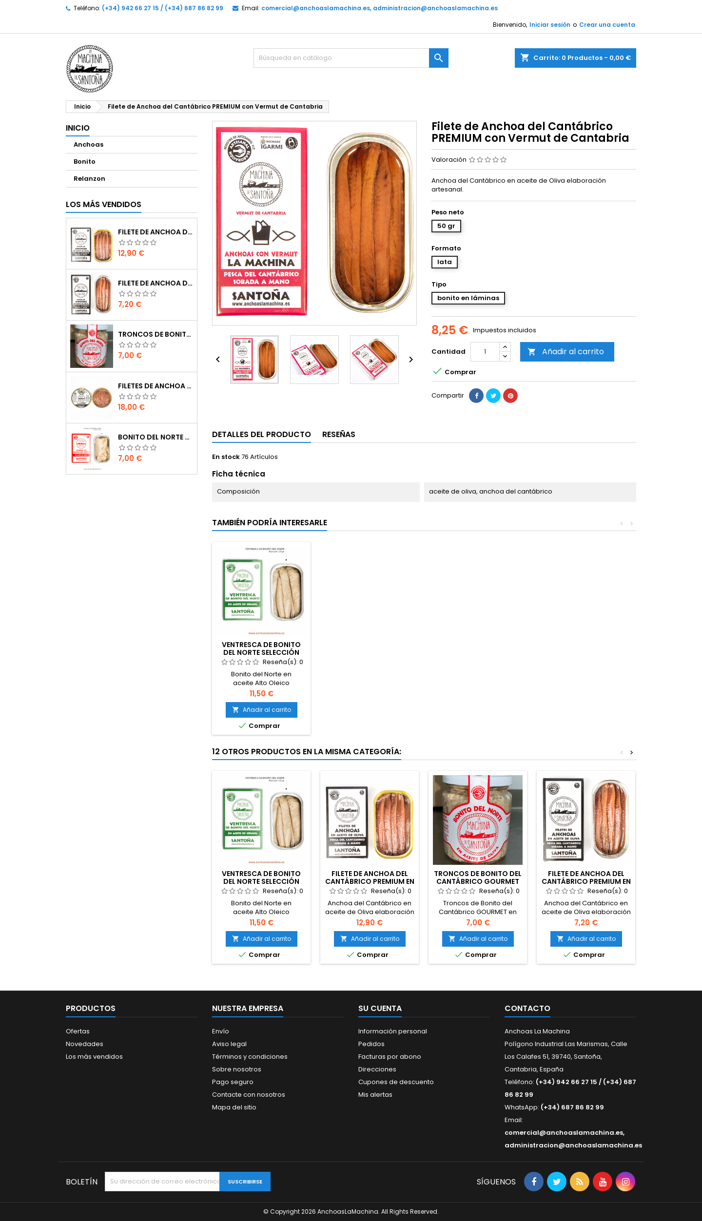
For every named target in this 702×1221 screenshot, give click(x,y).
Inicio (78, 128)
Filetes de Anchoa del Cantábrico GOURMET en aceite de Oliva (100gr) (155, 386)
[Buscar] (351, 58)
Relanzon (89, 178)
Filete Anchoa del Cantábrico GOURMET (261, 648)
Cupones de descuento (396, 1082)
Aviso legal (229, 1044)
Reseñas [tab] (338, 434)
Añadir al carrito (565, 351)
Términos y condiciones (250, 1056)
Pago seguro (233, 1082)
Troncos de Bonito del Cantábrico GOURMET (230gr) (155, 334)
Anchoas (88, 144)
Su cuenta (380, 1008)
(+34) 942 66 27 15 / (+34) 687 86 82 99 (162, 8)
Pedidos (371, 1044)
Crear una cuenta (607, 24)
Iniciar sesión (549, 24)
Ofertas (78, 1031)
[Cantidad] (485, 352)
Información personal (392, 1031)
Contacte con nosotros (248, 1094)
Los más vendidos (103, 204)
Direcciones (377, 1069)
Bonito (85, 161)
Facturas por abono (389, 1056)
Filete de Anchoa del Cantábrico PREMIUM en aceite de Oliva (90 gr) (155, 232)
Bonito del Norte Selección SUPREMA (155, 437)
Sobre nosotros (236, 1069)
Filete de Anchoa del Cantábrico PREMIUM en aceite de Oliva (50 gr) (155, 283)
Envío (220, 1031)
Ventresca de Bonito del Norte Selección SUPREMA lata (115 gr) (478, 652)
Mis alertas (375, 1094)
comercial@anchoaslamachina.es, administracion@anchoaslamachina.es (379, 8)
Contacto (527, 1008)
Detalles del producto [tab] (261, 434)
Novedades (84, 1044)
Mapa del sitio (234, 1107)
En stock (226, 457)
